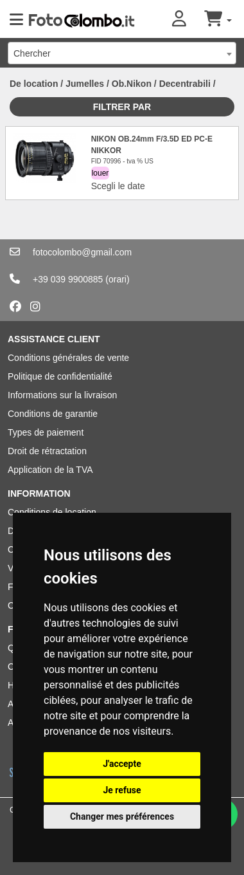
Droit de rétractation (47, 451)
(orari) (117, 279)
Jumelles (84, 83)
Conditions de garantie (53, 414)
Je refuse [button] (122, 790)
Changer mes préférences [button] (122, 816)
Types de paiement (45, 432)
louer (100, 173)
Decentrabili (185, 83)
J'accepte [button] (122, 764)
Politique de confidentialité (60, 376)
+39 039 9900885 (68, 279)
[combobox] (122, 53)
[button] (188, 19)
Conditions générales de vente (68, 358)
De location (34, 83)
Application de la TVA (50, 470)
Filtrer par (122, 107)
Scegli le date (118, 186)
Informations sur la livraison (62, 395)
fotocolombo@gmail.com (82, 252)
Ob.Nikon (132, 83)
